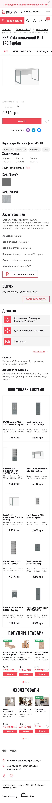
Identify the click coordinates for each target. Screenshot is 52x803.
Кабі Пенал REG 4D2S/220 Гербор (35, 423)
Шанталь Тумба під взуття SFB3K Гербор (41, 653)
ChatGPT (8, 149)
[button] (23, 682)
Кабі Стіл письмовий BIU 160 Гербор (37, 470)
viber (28, 130)
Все (6, 51)
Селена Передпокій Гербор (8, 710)
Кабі (28, 168)
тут (47, 4)
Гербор (17, 236)
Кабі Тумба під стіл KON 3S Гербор (13, 609)
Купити (10, 674)
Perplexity (23, 149)
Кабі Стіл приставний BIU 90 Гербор (13, 517)
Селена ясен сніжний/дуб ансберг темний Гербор (42, 710)
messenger (39, 130)
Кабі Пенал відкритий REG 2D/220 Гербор (11, 471)
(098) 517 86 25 (31, 11)
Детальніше (39, 352)
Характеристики (21, 51)
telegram (33, 130)
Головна (6, 29)
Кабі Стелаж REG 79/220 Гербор (11, 562)
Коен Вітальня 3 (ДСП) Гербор (25, 710)
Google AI (37, 149)
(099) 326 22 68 (14, 769)
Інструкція (41, 51)
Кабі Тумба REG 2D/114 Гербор (34, 563)
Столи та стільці (23, 29)
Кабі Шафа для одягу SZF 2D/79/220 (37, 609)
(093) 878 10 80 (14, 766)
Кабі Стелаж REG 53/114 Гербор (35, 516)
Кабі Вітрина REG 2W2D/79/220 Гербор (13, 423)
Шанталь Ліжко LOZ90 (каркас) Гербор (10, 653)
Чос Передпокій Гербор (25, 653)
